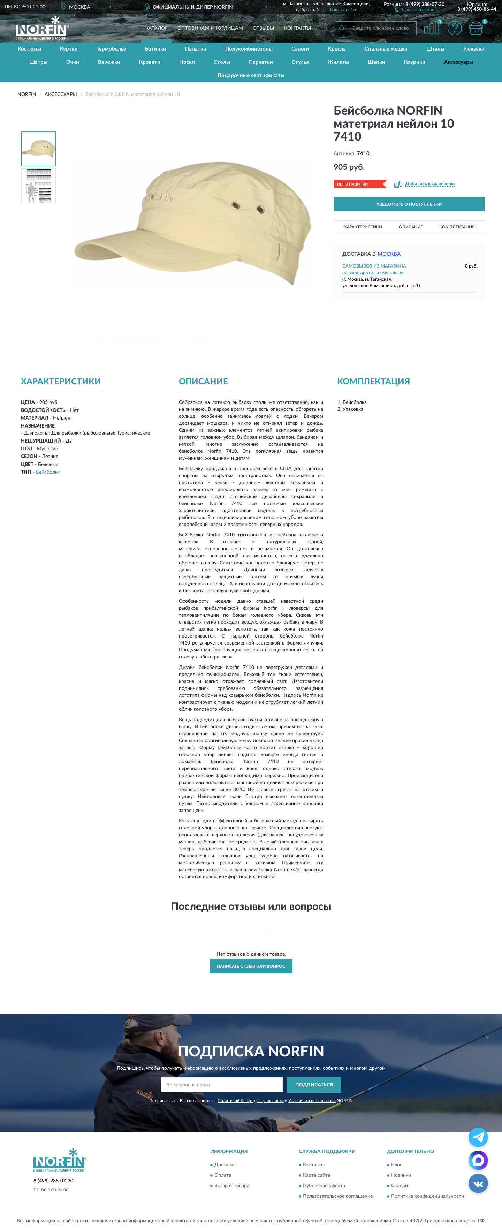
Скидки (399, 1186)
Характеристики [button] (363, 227)
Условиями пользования (312, 1101)
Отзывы (263, 28)
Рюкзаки (474, 49)
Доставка (225, 1165)
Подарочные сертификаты (251, 75)
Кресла (337, 49)
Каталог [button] (156, 28)
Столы (222, 62)
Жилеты (338, 62)
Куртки (69, 49)
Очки (72, 62)
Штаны (435, 49)
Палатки (195, 49)
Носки (187, 62)
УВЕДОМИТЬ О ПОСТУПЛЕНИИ (409, 204)
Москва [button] (389, 254)
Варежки (109, 62)
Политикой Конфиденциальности (251, 1101)
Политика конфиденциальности (427, 1196)
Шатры (38, 62)
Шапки (376, 62)
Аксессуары (458, 62)
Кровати (149, 62)
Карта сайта (316, 1175)
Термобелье (111, 49)
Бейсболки (48, 472)
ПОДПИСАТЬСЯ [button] (314, 1085)
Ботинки (155, 49)
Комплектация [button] (457, 227)
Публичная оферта (324, 1186)
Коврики (414, 62)
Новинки (401, 1175)
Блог (396, 1165)
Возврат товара (231, 1186)
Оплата (222, 1175)
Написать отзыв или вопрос (251, 966)
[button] (414, 9)
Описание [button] (411, 227)
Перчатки (261, 62)
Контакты (297, 28)
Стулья (300, 62)
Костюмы (29, 49)
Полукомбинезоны (249, 49)
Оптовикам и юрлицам (210, 28)
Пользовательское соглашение (338, 1196)
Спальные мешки (386, 49)
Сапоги (300, 49)
